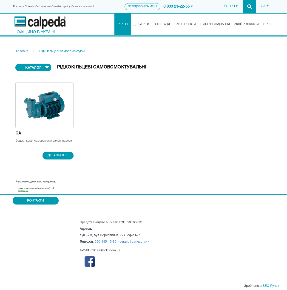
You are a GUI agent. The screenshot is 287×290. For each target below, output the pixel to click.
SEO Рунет (271, 285)
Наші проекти (185, 24)
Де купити (141, 24)
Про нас (29, 6)
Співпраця (162, 24)
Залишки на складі (82, 6)
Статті (267, 24)
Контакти (18, 6)
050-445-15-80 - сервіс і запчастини (122, 241)
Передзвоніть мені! (142, 6)
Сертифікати (43, 6)
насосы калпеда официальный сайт (36, 188)
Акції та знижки (246, 24)
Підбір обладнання (215, 24)
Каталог (123, 24)
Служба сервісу (61, 6)
